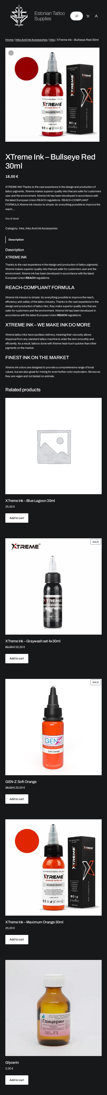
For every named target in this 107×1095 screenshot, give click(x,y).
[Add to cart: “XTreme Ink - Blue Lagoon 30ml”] (16, 518)
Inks (52, 39)
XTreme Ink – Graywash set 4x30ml (32, 641)
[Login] (96, 16)
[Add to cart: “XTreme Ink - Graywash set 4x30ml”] (16, 658)
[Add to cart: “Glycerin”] (16, 1080)
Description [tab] (16, 239)
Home (9, 39)
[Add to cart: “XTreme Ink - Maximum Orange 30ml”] (16, 939)
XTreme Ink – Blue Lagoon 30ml (30, 501)
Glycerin (12, 1062)
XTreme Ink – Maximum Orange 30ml (34, 922)
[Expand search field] (76, 16)
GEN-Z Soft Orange (20, 782)
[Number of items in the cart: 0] (87, 16)
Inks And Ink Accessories (31, 39)
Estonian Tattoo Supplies (49, 16)
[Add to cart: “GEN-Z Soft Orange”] (16, 799)
